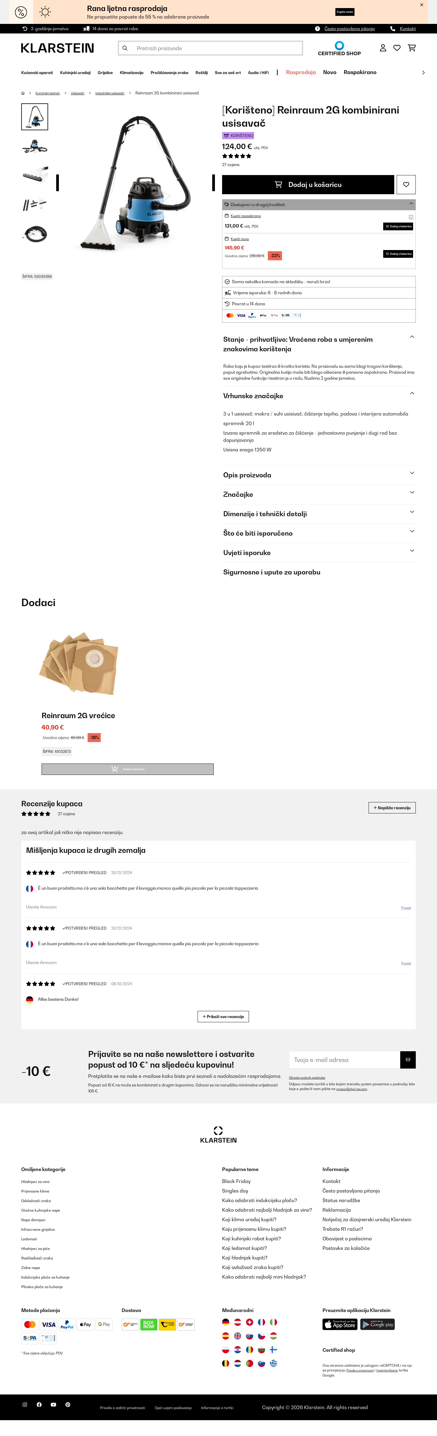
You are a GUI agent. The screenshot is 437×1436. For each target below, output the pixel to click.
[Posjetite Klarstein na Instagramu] (27, 1424)
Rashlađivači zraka (43, 1274)
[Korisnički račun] (383, 48)
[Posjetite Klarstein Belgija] (225, 1379)
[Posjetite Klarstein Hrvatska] (237, 1365)
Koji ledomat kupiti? (244, 1264)
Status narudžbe (341, 1216)
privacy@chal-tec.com (354, 1105)
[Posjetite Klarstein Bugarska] (261, 1365)
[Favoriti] (397, 48)
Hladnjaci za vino (40, 1197)
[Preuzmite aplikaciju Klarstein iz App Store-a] (340, 1340)
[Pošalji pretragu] (125, 48)
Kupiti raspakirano (249, 215)
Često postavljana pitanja (350, 28)
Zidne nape (34, 1283)
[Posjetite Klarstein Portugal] (249, 1379)
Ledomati (32, 1255)
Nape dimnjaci (37, 1236)
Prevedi (403, 926)
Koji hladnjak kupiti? (245, 1274)
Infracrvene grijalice (44, 1245)
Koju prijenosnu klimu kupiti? (254, 1245)
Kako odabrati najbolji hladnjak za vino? (267, 1226)
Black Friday (236, 1197)
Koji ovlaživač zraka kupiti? (252, 1283)
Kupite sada (337, 11)
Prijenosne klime (39, 1207)
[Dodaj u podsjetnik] (406, 184)
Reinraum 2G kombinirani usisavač (190, 93)
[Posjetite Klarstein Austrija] (237, 1338)
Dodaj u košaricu (308, 184)
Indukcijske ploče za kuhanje (53, 1293)
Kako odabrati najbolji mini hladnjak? (264, 1293)
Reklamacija (337, 1226)
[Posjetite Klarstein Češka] (261, 1352)
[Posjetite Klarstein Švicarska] (249, 1338)
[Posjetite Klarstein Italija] (273, 1338)
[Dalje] (423, 72)
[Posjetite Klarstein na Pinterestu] (85, 1424)
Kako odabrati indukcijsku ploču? (259, 1216)
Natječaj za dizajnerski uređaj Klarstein (367, 1236)
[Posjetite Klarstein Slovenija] (261, 1379)
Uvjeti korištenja (395, 1386)
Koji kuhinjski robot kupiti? (251, 1255)
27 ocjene (230, 164)
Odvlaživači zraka (41, 1216)
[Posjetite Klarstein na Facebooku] (46, 1424)
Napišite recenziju (385, 824)
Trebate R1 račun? (343, 1245)
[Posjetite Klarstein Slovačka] (249, 1352)
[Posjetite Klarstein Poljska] (225, 1365)
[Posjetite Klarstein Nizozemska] (237, 1379)
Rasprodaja (381, 72)
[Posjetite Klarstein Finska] (273, 1365)
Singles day (235, 1207)
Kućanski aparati (52, 93)
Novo (410, 72)
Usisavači (88, 93)
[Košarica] (412, 48)
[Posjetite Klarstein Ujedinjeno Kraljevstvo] (237, 1352)
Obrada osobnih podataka (310, 1094)
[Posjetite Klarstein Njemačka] (225, 1338)
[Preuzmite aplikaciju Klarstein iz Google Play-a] (377, 1340)
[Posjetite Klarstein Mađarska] (273, 1352)
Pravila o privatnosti (362, 1386)
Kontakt (408, 28)
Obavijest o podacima (347, 1255)
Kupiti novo (242, 247)
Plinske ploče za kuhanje (48, 1302)
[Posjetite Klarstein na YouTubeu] (65, 1424)
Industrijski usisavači (128, 93)
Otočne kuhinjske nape (46, 1226)
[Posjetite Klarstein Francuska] (261, 1338)
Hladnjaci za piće (40, 1264)
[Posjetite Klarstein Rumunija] (249, 1365)
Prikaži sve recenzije (225, 1032)
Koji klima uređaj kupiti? (249, 1236)
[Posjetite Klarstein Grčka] (273, 1380)
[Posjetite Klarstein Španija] (225, 1352)
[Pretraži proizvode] (210, 48)
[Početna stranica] (28, 93)
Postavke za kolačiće (346, 1264)
